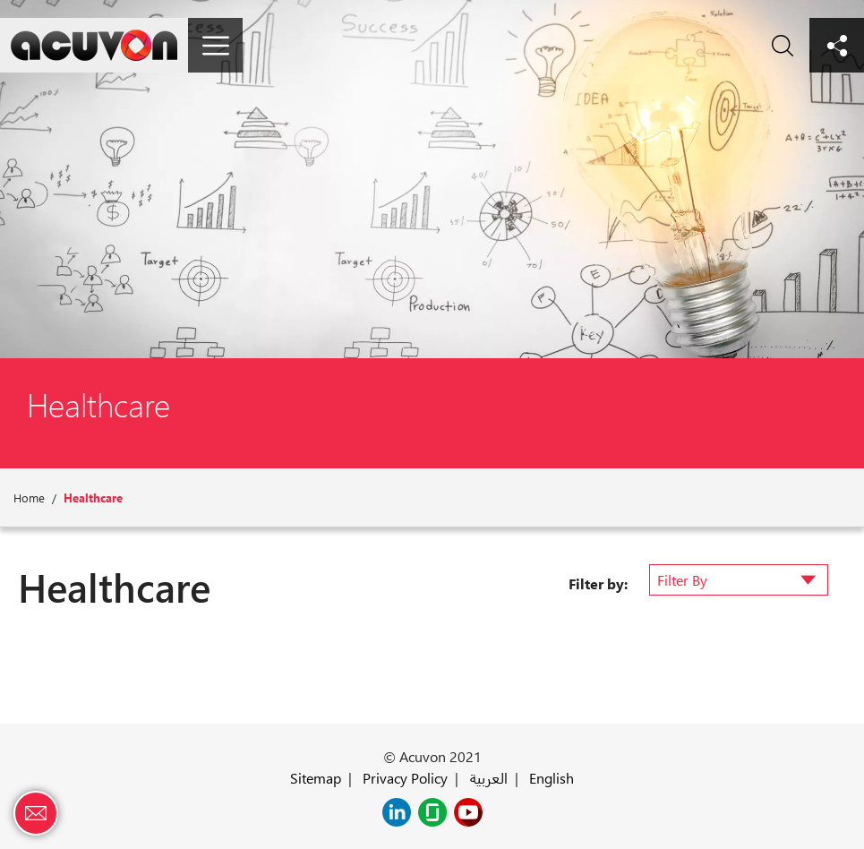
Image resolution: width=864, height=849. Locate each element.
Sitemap (315, 777)
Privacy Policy (405, 777)
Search (782, 45)
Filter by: (598, 583)
